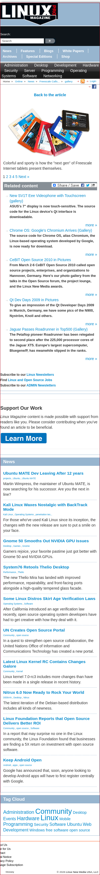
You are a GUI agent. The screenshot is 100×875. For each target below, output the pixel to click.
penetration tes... (44, 514)
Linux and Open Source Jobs (30, 380)
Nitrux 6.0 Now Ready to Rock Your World (43, 692)
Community (8, 635)
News (7, 51)
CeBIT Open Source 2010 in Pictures (40, 260)
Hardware (91, 65)
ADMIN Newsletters (41, 385)
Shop (65, 57)
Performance (9, 572)
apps (15, 765)
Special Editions (39, 57)
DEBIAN (7, 697)
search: (5, 34)
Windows (37, 830)
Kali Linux (8, 514)
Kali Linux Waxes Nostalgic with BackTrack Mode (45, 507)
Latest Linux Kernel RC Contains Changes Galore (44, 663)
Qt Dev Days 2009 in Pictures (34, 300)
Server (29, 70)
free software (57, 830)
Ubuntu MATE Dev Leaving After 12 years (43, 473)
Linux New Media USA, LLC (82, 871)
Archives (10, 57)
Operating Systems (24, 514)
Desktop (41, 65)
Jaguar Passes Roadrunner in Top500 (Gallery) (48, 329)
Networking (52, 76)
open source (22, 635)
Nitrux (26, 697)
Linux (49, 818)
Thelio (21, 572)
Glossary (10, 872)
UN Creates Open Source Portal (34, 630)
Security (11, 70)
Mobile (65, 819)
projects (7, 478)
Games (17, 546)
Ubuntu (16, 478)
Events (9, 818)
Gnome (26, 546)
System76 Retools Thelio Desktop (36, 567)
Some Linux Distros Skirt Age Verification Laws (49, 598)
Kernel (19, 671)
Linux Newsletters (40, 375)
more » (91, 225)
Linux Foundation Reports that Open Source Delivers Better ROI (46, 720)
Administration (16, 65)
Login (93, 81)
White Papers (73, 51)
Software (29, 76)
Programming (53, 70)
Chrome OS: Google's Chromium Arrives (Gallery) (51, 230)
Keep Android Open (22, 760)
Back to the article (50, 95)
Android (7, 765)
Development (65, 65)
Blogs (48, 51)
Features (28, 51)
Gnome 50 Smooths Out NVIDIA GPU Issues (46, 541)
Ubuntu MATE (29, 478)
